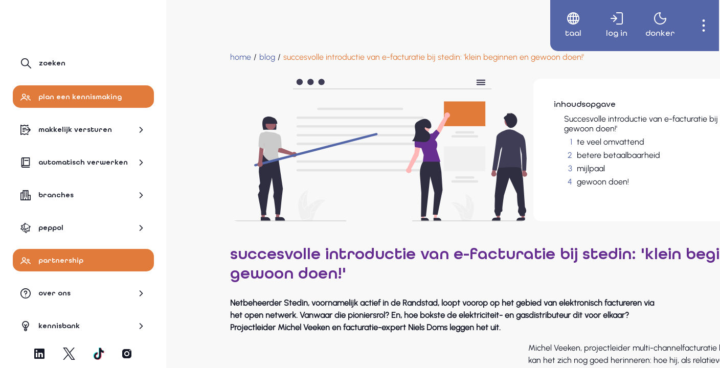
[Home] (189, 57)
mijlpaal (510, 168)
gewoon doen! (522, 182)
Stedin (459, 346)
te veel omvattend (529, 142)
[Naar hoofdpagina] (57, 24)
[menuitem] (563, 25)
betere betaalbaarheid (537, 155)
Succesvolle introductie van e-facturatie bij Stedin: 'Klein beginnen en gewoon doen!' (583, 123)
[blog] (216, 57)
